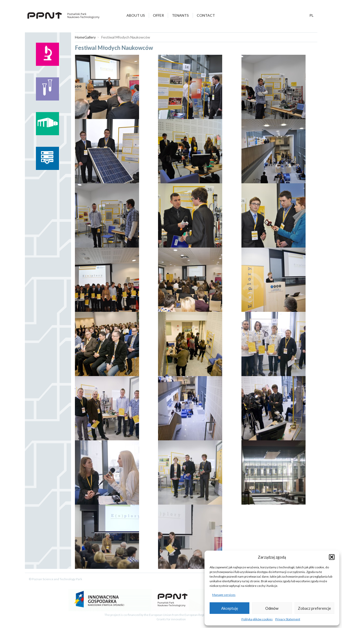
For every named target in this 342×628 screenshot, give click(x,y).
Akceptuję (229, 608)
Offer (158, 15)
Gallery (90, 37)
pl (311, 15)
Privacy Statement (287, 619)
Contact (206, 15)
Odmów (271, 608)
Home (79, 37)
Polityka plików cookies (257, 619)
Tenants (180, 15)
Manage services (224, 595)
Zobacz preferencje (314, 608)
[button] (331, 557)
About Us (135, 15)
